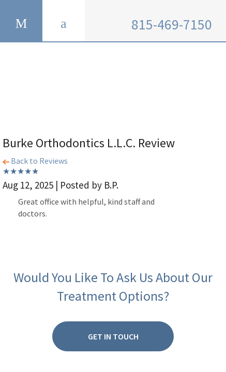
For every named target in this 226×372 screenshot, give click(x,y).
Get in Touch (113, 336)
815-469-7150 (171, 24)
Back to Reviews (35, 161)
